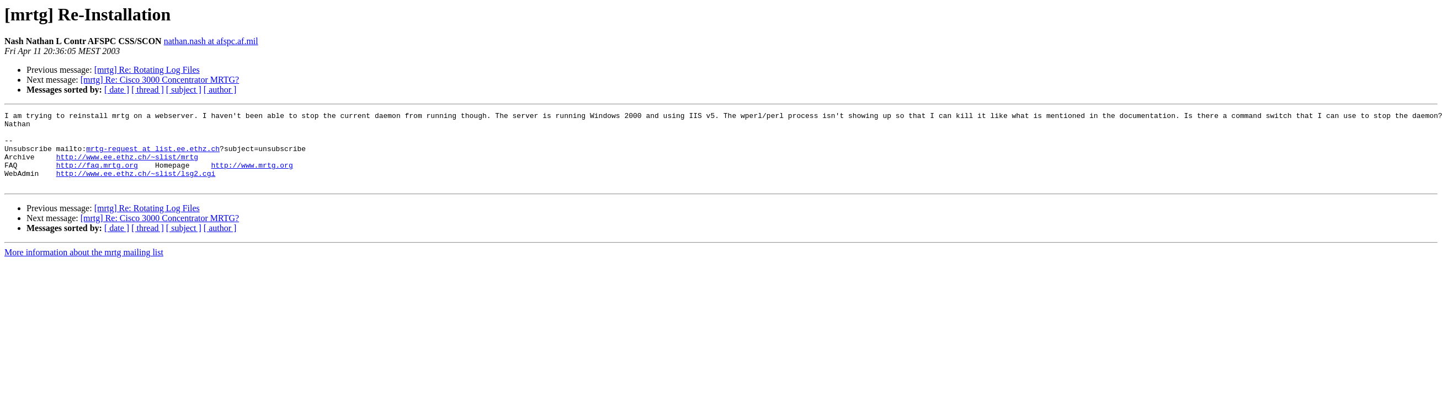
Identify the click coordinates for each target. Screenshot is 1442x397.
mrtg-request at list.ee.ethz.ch (153, 157)
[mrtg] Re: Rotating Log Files (147, 69)
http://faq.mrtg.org (97, 176)
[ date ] (116, 89)
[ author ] (220, 89)
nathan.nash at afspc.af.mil (211, 41)
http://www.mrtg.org (251, 176)
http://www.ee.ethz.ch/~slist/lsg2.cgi (136, 186)
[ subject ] (183, 89)
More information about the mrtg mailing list (83, 267)
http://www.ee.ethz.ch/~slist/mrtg (127, 166)
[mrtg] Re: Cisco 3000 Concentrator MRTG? (160, 79)
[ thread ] (147, 89)
